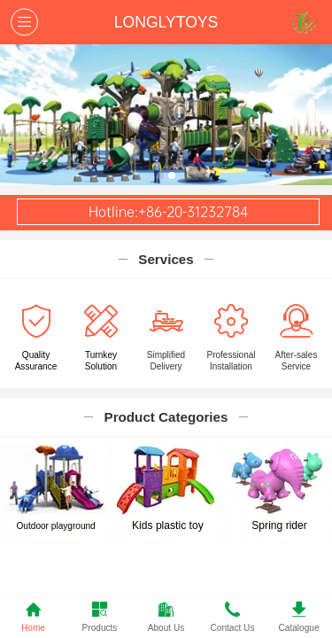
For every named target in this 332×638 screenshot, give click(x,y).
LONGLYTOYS (166, 22)
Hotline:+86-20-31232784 (168, 212)
